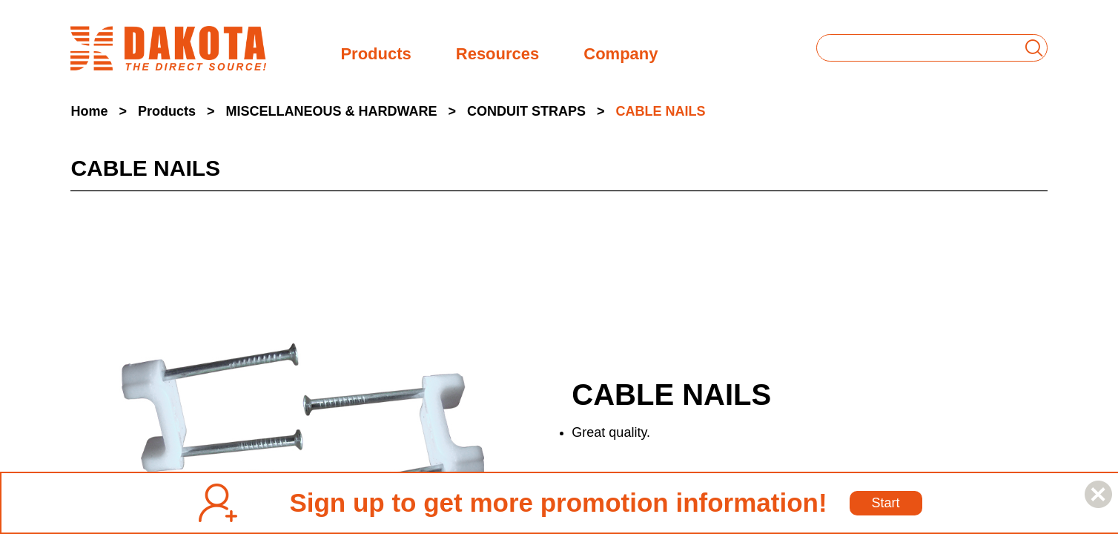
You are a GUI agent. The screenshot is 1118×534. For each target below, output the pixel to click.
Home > (98, 111)
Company (620, 52)
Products (375, 52)
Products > (176, 111)
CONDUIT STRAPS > (536, 111)
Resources (498, 52)
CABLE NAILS (661, 111)
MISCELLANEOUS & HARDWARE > (340, 111)
